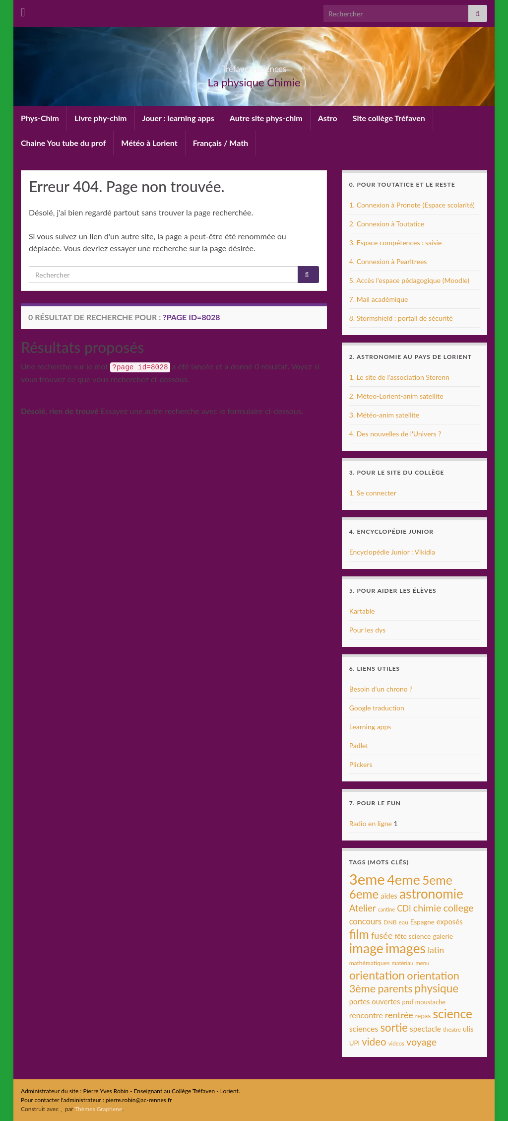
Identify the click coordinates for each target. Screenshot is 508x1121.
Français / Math (221, 142)
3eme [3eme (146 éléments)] (367, 879)
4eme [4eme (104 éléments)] (403, 879)
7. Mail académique (378, 299)
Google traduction (376, 707)
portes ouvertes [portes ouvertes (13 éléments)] (374, 1001)
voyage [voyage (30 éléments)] (421, 1042)
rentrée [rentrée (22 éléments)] (399, 1014)
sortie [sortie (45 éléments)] (394, 1027)
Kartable (362, 611)
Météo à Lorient (149, 142)
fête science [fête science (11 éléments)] (413, 936)
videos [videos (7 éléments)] (396, 1043)
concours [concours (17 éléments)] (365, 921)
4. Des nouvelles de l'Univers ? (395, 433)
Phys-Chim (40, 118)
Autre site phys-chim (266, 118)
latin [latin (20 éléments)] (436, 950)
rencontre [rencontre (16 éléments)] (366, 1015)
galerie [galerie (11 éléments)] (443, 936)
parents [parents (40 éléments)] (395, 988)
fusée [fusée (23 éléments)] (382, 935)
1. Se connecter (372, 493)
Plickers (361, 764)
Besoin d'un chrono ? (381, 689)
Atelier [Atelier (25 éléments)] (362, 908)
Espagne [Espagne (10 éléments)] (422, 922)
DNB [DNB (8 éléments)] (389, 922)
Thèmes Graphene (98, 1109)
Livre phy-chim (100, 118)
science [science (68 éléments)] (452, 1013)
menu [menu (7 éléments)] (422, 963)
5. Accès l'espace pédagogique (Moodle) (409, 280)
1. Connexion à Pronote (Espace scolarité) (412, 205)
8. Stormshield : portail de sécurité (401, 318)
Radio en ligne (370, 823)
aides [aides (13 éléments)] (389, 895)
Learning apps (370, 726)
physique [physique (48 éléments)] (437, 988)
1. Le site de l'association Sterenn (399, 377)
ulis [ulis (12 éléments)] (468, 1029)
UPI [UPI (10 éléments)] (354, 1043)
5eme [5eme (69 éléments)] (437, 880)
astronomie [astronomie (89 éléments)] (431, 894)
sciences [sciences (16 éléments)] (364, 1028)
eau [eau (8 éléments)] (403, 922)
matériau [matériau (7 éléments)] (402, 963)
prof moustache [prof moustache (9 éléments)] (423, 1002)
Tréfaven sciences (254, 65)
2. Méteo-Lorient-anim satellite (396, 396)
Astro (327, 118)
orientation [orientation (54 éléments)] (377, 975)
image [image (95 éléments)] (366, 948)
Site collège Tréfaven (389, 118)
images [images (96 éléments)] (405, 948)
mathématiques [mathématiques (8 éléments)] (369, 963)
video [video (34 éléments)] (374, 1042)
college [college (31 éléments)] (458, 907)
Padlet (359, 745)
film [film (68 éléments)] (359, 934)
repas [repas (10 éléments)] (423, 1016)
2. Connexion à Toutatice (387, 223)
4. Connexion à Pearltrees (388, 261)
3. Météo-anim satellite (384, 415)
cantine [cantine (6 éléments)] (386, 909)
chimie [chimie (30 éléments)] (427, 907)
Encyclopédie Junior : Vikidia (392, 552)
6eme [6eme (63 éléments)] (364, 894)
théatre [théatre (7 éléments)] (452, 1029)
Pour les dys (367, 630)
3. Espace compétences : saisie (395, 242)
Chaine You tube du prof (63, 142)
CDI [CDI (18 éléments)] (404, 908)
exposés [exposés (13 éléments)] (450, 921)
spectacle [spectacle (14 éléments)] (425, 1028)
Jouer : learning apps (178, 118)
